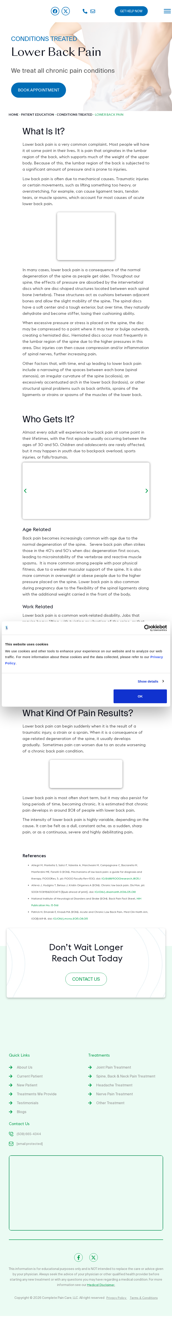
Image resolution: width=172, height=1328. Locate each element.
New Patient (27, 1085)
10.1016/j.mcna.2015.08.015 (70, 918)
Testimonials (27, 1103)
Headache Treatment (114, 1085)
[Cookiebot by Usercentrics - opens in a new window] (147, 628)
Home (13, 114)
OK (140, 696)
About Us (24, 1067)
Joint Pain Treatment (113, 1067)
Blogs (21, 1112)
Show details (148, 681)
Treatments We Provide (37, 1094)
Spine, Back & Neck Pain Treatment (125, 1076)
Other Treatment (110, 1103)
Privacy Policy (116, 1298)
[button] (25, 491)
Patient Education (37, 114)
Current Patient (30, 1076)
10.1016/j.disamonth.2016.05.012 (115, 891)
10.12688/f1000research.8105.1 (121, 878)
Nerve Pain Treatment (114, 1094)
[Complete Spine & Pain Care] (86, 1193)
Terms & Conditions (144, 1298)
